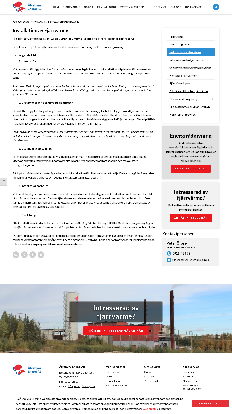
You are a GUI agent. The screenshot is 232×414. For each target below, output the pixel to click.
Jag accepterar (210, 403)
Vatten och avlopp (117, 385)
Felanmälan (189, 371)
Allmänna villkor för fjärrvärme (188, 91)
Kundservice (157, 7)
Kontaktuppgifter (191, 168)
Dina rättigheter (179, 44)
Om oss (176, 7)
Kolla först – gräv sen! (182, 114)
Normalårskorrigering (183, 99)
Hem (56, 7)
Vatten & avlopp (132, 7)
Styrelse (149, 376)
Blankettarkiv (190, 381)
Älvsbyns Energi (21, 22)
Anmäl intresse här (191, 217)
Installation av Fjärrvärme (63, 22)
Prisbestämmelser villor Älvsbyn (189, 106)
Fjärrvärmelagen (179, 83)
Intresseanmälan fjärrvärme (186, 60)
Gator (88, 7)
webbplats (149, 408)
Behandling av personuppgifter (192, 387)
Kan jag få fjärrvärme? (183, 75)
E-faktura (187, 376)
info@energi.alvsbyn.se (81, 386)
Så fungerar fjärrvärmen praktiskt (190, 67)
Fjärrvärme (71, 7)
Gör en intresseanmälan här (116, 330)
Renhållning (106, 7)
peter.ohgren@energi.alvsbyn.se (188, 259)
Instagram (193, 7)
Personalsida (151, 381)
